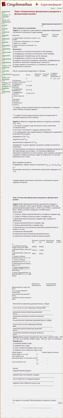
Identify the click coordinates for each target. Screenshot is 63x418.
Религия (4, 65)
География (5, 16)
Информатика (6, 22)
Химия (4, 84)
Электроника (6, 91)
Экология (5, 86)
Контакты (59, 8)
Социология (5, 67)
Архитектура (6, 11)
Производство (6, 62)
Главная (53, 8)
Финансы (5, 82)
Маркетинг (5, 35)
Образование (6, 49)
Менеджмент (6, 45)
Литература (5, 32)
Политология (6, 55)
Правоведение (6, 59)
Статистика (5, 71)
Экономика (5, 88)
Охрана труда (6, 52)
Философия (5, 79)
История (4, 25)
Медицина (5, 42)
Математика (6, 38)
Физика (4, 77)
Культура (5, 28)
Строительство (6, 74)
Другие (4, 20)
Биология (5, 15)
